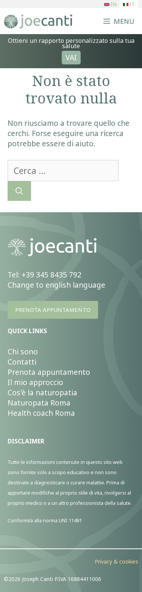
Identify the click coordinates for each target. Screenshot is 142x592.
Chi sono (23, 351)
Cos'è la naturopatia (42, 392)
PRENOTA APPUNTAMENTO (53, 309)
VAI (71, 57)
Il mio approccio (35, 382)
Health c (22, 413)
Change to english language (56, 285)
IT (129, 4)
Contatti (22, 362)
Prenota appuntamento (49, 372)
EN (110, 4)
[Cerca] (19, 191)
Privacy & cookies (116, 561)
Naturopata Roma (39, 403)
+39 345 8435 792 (51, 274)
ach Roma (58, 413)
